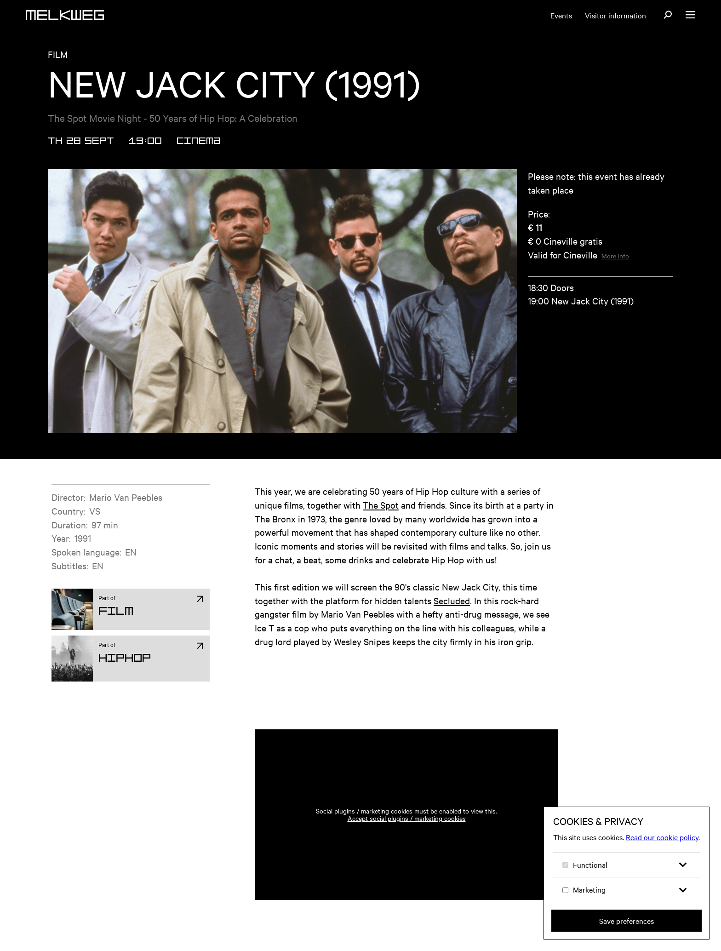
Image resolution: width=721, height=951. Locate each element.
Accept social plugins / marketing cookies (407, 818)
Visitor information (615, 15)
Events (561, 15)
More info (615, 255)
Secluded (452, 600)
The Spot (381, 504)
